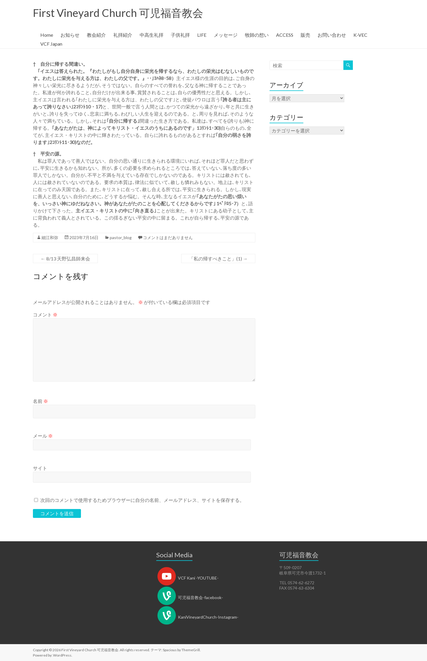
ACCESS (284, 35)
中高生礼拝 (151, 35)
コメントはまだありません (168, 237)
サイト (40, 468)
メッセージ (226, 35)
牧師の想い (257, 35)
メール (43, 435)
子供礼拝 (180, 35)
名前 (40, 401)
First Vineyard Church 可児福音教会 (118, 12)
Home (46, 35)
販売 (305, 35)
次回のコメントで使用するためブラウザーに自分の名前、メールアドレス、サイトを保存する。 (142, 500)
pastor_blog (121, 237)
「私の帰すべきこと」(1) (218, 258)
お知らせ (69, 35)
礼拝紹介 (122, 35)
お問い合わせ (332, 35)
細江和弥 (50, 237)
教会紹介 (96, 35)
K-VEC (360, 35)
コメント (45, 314)
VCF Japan (51, 44)
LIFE (201, 35)
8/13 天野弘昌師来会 (65, 258)
